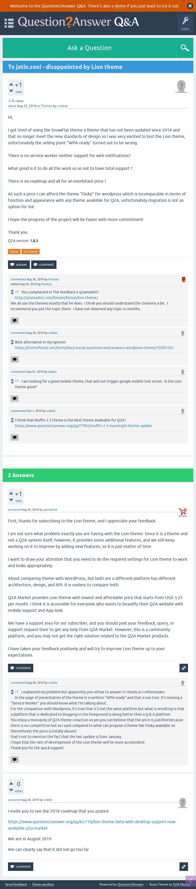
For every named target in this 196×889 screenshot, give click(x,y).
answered (14, 509)
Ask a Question (89, 47)
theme (14, 251)
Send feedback (16, 884)
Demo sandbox (43, 884)
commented (18, 279)
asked (12, 106)
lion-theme (31, 251)
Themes (46, 106)
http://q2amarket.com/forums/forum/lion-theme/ (56, 298)
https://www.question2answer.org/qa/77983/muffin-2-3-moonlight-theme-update (83, 426)
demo (120, 5)
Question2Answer (131, 884)
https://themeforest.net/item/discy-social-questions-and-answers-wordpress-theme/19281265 (94, 348)
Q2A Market (182, 884)
